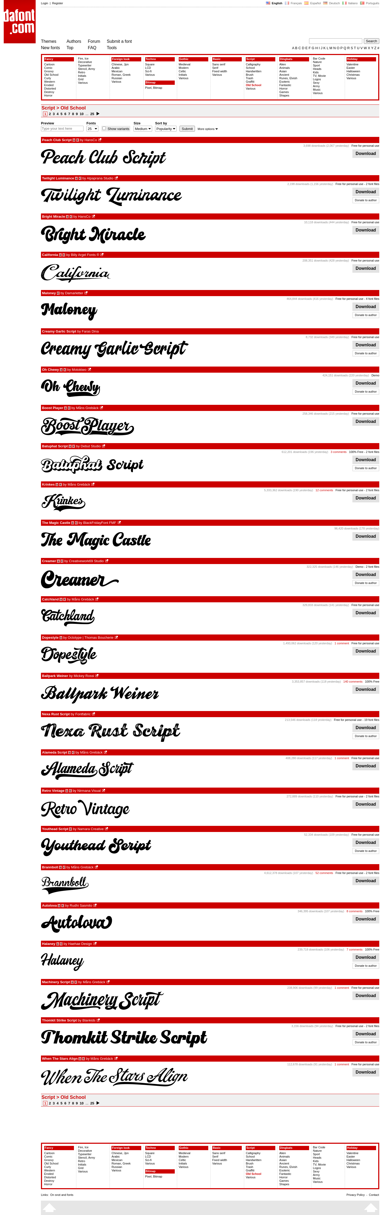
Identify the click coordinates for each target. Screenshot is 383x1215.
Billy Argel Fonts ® (85, 255)
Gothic (184, 59)
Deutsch (331, 3)
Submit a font (119, 41)
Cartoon (49, 64)
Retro (81, 72)
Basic (216, 59)
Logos (317, 79)
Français (293, 3)
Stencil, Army (86, 68)
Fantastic (285, 85)
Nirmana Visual (89, 791)
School (250, 67)
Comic (48, 67)
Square (150, 64)
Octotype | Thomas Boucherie (91, 638)
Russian (116, 78)
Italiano (350, 3)
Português (369, 3)
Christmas (353, 74)
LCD (148, 67)
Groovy (48, 71)
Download (366, 153)
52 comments (324, 873)
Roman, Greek (121, 74)
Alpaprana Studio (100, 178)
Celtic (182, 71)
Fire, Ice (83, 58)
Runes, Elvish (288, 78)
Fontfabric (83, 714)
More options (208, 129)
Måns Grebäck (87, 408)
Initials (82, 75)
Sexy (316, 82)
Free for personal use (365, 145)
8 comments (355, 911)
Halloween (353, 71)
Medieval (184, 64)
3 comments (339, 451)
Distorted (50, 88)
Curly (47, 78)
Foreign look (121, 59)
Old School (51, 74)
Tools (112, 47)
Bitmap (151, 82)
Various (83, 82)
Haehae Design (80, 944)
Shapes (284, 95)
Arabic (115, 67)
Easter (351, 67)
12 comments (324, 490)
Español (312, 3)
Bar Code (319, 58)
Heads (317, 68)
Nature (317, 62)
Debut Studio (91, 446)
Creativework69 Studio (86, 561)
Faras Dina (90, 331)
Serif (215, 67)
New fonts (50, 47)
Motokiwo (79, 370)
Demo (375, 375)
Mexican (116, 71)
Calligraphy (253, 64)
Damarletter (74, 293)
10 (82, 114)
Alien (282, 64)
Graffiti (250, 81)
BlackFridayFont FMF (99, 523)
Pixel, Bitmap (153, 87)
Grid (81, 79)
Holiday (352, 59)
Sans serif (218, 64)
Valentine (353, 64)
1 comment (342, 643)
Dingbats (286, 59)
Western (49, 81)
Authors (73, 41)
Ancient (284, 74)
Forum (94, 41)
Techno (151, 59)
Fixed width (219, 71)
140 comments (353, 681)
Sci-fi (148, 71)
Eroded (48, 85)
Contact (374, 1194)
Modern (184, 67)
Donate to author (366, 200)
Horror (48, 95)
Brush (249, 74)
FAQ (92, 47)
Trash (249, 78)
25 (92, 114)
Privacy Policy (356, 1194)
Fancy (49, 59)
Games (284, 92)
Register (57, 3)
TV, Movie (319, 75)
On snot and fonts (61, 1194)
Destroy (49, 92)
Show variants (118, 129)
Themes (48, 41)
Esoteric (284, 81)
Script (250, 59)
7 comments (355, 949)
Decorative (85, 62)
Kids (316, 72)
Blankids (88, 1020)
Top (69, 47)
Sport (316, 65)
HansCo (91, 140)
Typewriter (84, 65)
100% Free (356, 451)
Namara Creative (90, 829)
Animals (284, 67)
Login (44, 3)
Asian (283, 71)
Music (317, 89)
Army (316, 86)
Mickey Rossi (84, 676)
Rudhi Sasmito (81, 905)
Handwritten (253, 71)
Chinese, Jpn (119, 64)
